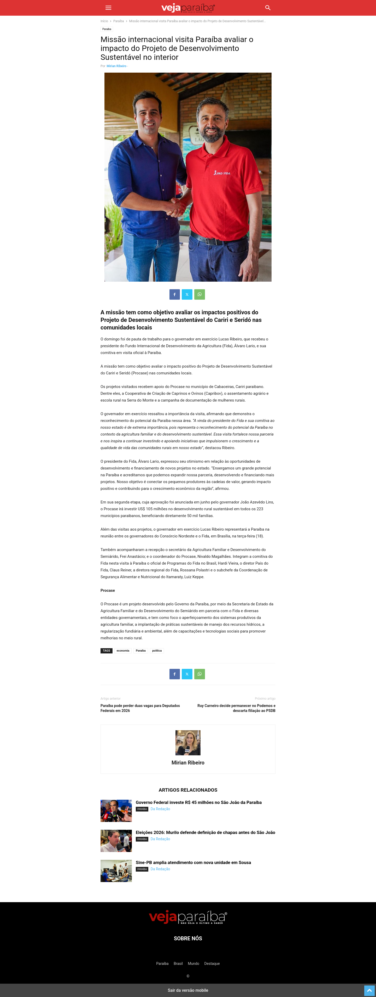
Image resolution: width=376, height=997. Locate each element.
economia (123, 650)
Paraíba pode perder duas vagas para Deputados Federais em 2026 (140, 708)
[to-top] (369, 988)
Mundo (193, 963)
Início (104, 21)
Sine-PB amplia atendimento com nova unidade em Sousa (193, 862)
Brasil (178, 963)
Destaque (212, 963)
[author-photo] (188, 755)
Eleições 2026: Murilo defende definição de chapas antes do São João (205, 832)
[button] (108, 8)
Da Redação (160, 809)
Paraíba (118, 21)
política (157, 650)
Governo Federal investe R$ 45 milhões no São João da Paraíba (199, 802)
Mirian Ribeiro (116, 66)
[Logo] (188, 922)
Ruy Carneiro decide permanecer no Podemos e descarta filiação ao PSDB (236, 708)
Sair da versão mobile (188, 990)
